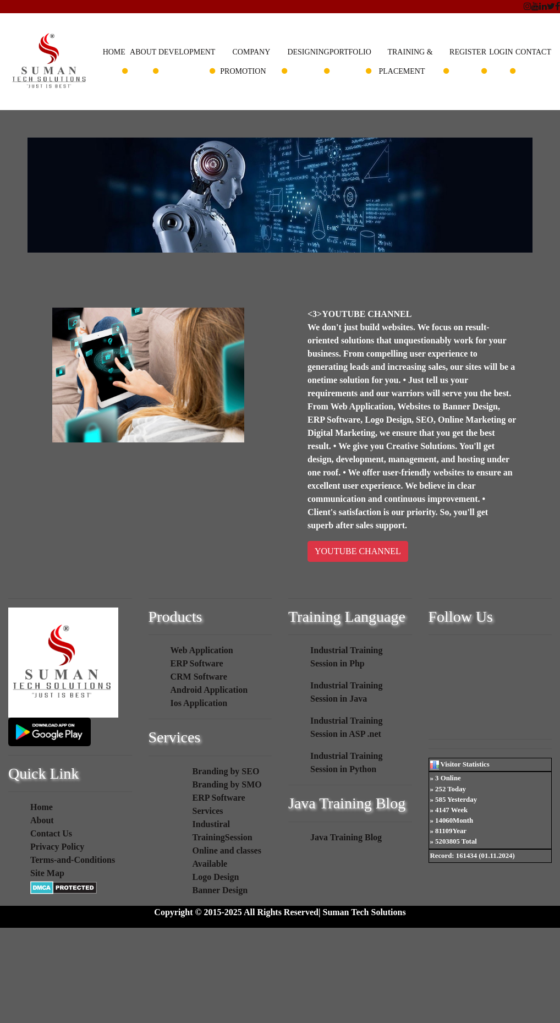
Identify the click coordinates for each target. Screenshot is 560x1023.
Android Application (209, 689)
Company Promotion (245, 61)
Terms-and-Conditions (72, 860)
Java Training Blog (346, 837)
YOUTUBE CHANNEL (358, 551)
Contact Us (51, 833)
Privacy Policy (57, 846)
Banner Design (220, 890)
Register (467, 52)
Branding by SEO (226, 771)
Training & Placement (406, 61)
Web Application (202, 650)
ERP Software (197, 663)
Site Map (47, 873)
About (143, 52)
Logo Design (216, 877)
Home (114, 52)
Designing (308, 52)
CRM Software (199, 676)
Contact (533, 52)
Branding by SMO (227, 784)
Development (186, 52)
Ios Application (199, 703)
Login (501, 52)
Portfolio (350, 52)
